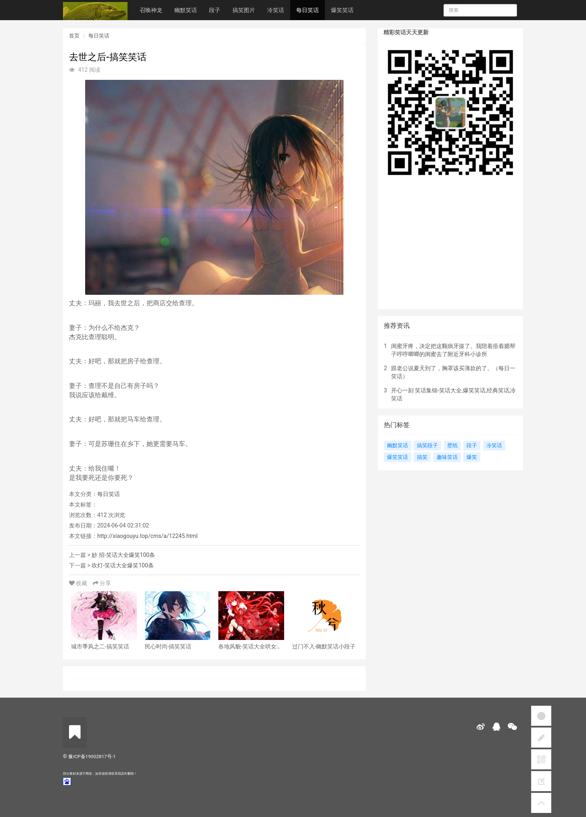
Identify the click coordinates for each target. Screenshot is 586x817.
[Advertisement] (450, 248)
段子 (214, 10)
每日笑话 (307, 10)
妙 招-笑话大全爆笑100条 (123, 555)
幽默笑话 (185, 10)
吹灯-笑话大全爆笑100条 (122, 565)
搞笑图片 (243, 10)
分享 (102, 583)
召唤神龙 (151, 10)
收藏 (79, 583)
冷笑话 (275, 10)
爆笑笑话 (342, 10)
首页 (74, 36)
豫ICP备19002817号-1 (91, 756)
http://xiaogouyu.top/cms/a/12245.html (147, 536)
